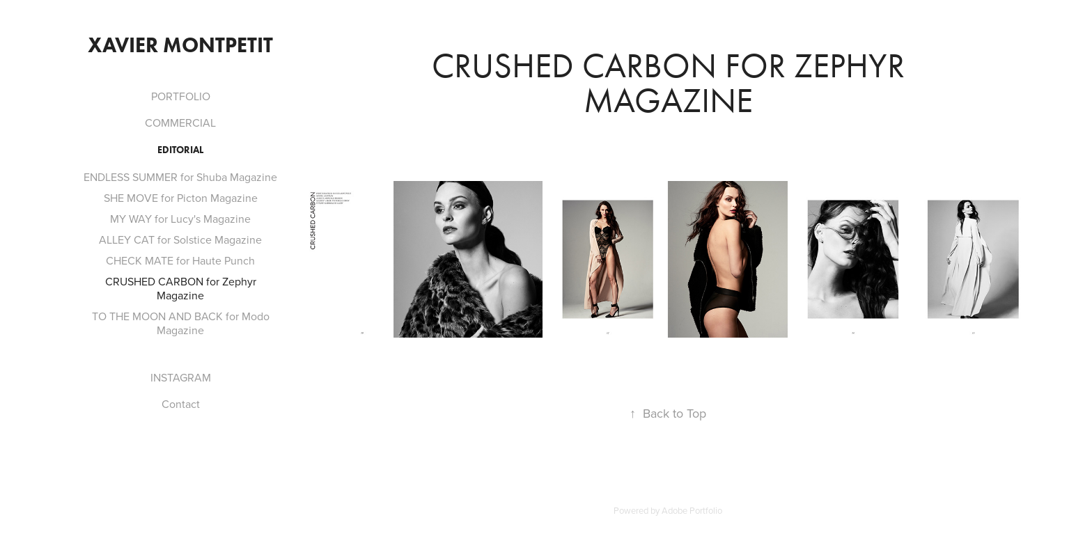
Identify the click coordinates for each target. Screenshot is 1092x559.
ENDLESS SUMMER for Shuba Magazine (180, 176)
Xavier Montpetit (180, 45)
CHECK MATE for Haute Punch (180, 260)
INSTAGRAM (180, 377)
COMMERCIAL (180, 122)
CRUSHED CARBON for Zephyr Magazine (180, 288)
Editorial (180, 150)
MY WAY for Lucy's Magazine (180, 218)
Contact (181, 403)
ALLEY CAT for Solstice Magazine (180, 239)
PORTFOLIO (180, 96)
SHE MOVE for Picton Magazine (181, 197)
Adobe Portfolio (692, 510)
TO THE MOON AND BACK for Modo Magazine (181, 323)
